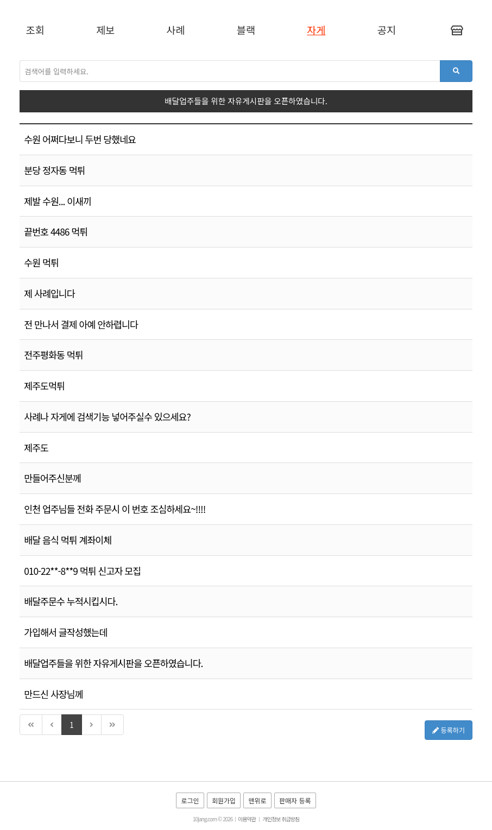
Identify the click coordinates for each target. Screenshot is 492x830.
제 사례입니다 (49, 293)
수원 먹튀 (41, 262)
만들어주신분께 (52, 478)
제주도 (36, 447)
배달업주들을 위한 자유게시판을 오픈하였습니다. (113, 663)
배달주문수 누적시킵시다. (70, 601)
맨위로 (257, 800)
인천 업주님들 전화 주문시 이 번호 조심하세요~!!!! (114, 509)
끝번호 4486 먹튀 (55, 231)
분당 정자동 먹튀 (54, 170)
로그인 (190, 800)
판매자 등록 (295, 800)
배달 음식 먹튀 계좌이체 (67, 540)
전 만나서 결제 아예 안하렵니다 (81, 324)
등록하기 (448, 729)
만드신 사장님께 (53, 694)
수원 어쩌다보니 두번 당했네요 (80, 139)
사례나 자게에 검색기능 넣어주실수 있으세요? (107, 416)
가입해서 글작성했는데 (65, 632)
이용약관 (247, 819)
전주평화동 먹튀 (53, 355)
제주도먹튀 (44, 385)
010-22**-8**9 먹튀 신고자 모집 (82, 571)
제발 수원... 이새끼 (57, 201)
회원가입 (224, 800)
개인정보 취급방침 (281, 819)
